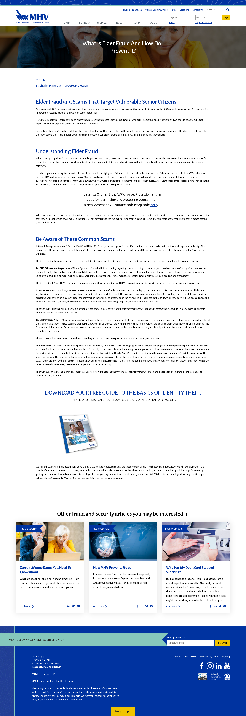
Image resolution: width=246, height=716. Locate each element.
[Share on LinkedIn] (68, 607)
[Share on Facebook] (64, 607)
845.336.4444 (38, 663)
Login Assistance (203, 22)
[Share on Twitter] (73, 607)
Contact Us (197, 10)
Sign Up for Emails (176, 637)
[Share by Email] (78, 607)
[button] (67, 22)
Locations (184, 10)
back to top (122, 711)
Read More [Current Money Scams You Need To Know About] (25, 606)
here (153, 205)
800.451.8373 (52, 663)
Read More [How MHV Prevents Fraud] (98, 606)
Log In (226, 17)
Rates (173, 10)
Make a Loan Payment (156, 10)
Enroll (172, 22)
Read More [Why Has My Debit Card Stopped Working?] (171, 606)
